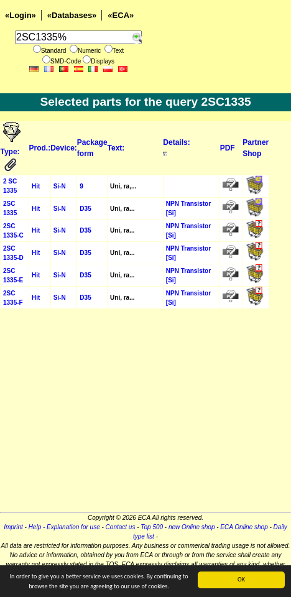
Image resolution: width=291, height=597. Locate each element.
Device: (63, 148)
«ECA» (121, 15)
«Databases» (72, 15)
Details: (176, 142)
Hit (36, 186)
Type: (11, 151)
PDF (227, 148)
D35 (85, 208)
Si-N (59, 186)
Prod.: (39, 148)
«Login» (20, 15)
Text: (116, 148)
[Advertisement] (145, 414)
